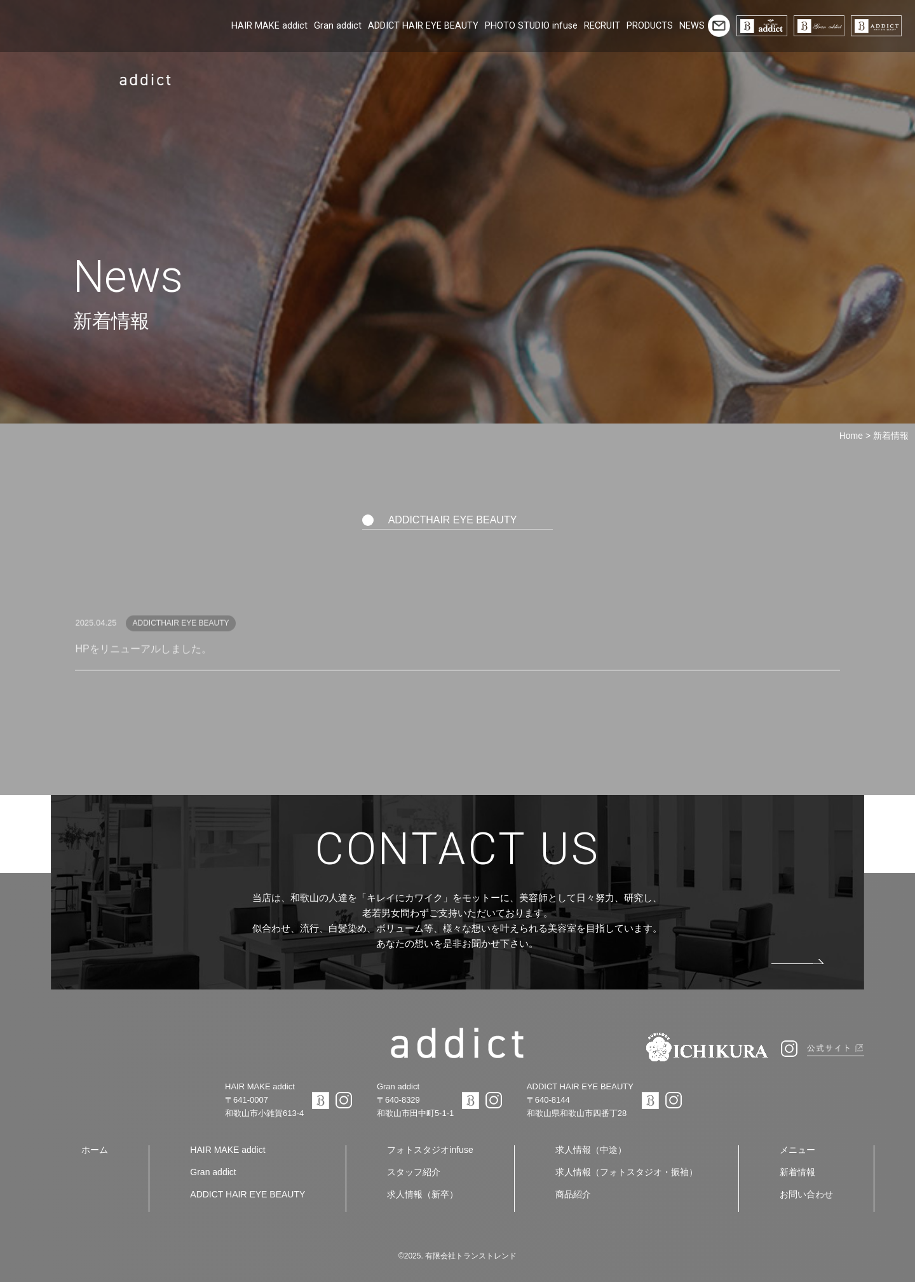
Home (851, 436)
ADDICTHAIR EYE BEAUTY (452, 519)
